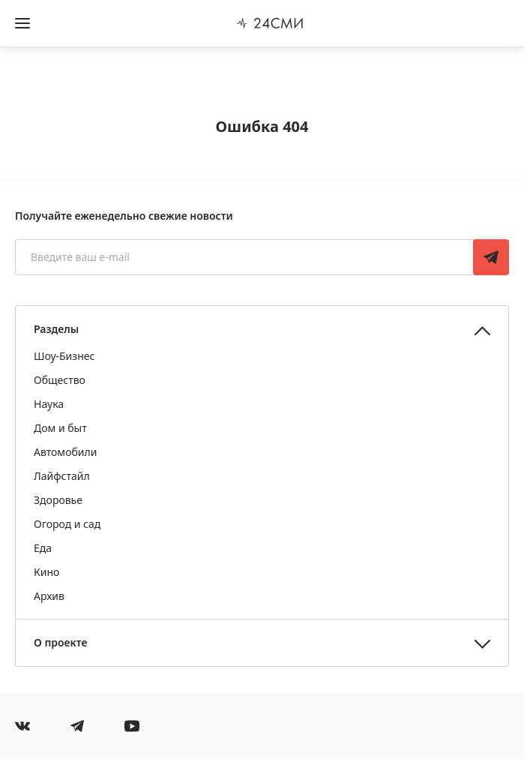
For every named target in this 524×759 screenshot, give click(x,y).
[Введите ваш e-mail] (245, 257)
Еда (43, 548)
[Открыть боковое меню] (22, 23)
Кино (46, 572)
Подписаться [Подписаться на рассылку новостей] (491, 257)
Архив (49, 596)
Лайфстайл (62, 476)
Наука (49, 404)
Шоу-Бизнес (64, 356)
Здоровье (58, 500)
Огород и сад (67, 524)
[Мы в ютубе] (131, 726)
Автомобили (65, 452)
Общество (59, 380)
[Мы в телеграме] (77, 726)
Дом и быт (60, 428)
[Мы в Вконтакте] (22, 726)
